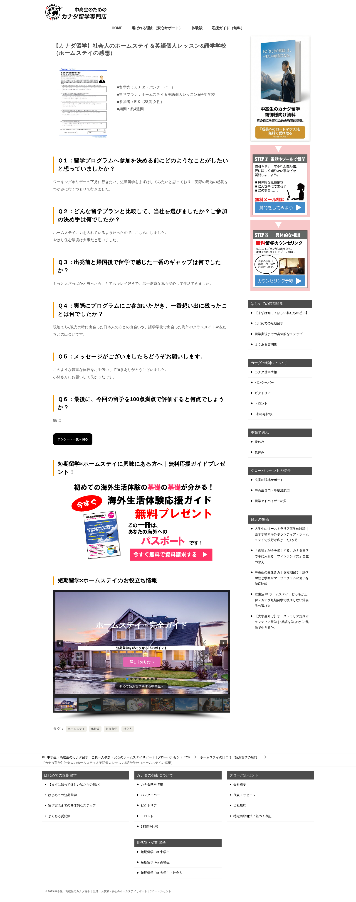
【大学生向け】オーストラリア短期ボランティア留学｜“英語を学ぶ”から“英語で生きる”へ (282, 621)
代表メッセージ (244, 795)
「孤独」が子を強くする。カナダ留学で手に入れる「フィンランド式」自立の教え (282, 556)
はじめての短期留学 (269, 323)
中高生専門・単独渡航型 (272, 490)
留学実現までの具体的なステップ (278, 334)
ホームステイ (76, 728)
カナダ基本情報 (266, 372)
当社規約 (239, 805)
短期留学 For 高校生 (155, 862)
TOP (118, 757)
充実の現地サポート (269, 480)
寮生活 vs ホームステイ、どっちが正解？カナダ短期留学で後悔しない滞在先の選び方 (282, 599)
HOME (117, 28)
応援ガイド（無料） (228, 28)
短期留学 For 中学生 (155, 852)
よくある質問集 (266, 344)
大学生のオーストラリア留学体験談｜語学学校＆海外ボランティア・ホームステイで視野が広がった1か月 (282, 534)
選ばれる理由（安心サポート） (157, 28)
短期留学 (111, 728)
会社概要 (239, 784)
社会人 (128, 728)
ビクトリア (263, 393)
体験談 (197, 28)
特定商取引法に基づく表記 (252, 816)
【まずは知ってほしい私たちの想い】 (282, 313)
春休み (259, 442)
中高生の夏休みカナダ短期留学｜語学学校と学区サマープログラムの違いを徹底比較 (282, 578)
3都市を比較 (263, 414)
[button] (60, 643)
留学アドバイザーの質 (271, 501)
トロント (261, 403)
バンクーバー (264, 382)
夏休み (259, 452)
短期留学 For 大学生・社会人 (161, 873)
